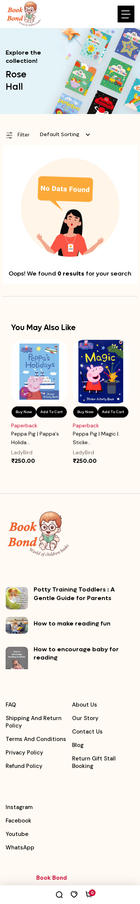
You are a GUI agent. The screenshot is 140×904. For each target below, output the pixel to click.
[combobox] (64, 135)
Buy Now (24, 411)
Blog (78, 745)
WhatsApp (20, 847)
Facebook (18, 820)
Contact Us (87, 731)
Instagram (19, 807)
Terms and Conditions (36, 739)
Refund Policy (24, 766)
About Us (84, 704)
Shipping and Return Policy (34, 721)
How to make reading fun (72, 623)
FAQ (11, 704)
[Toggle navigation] (126, 14)
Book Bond (51, 878)
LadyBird (21, 452)
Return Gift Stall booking (94, 762)
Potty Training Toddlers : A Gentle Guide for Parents (74, 593)
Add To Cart (51, 411)
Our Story (85, 718)
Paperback (24, 425)
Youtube (17, 834)
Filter (17, 135)
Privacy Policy (24, 752)
